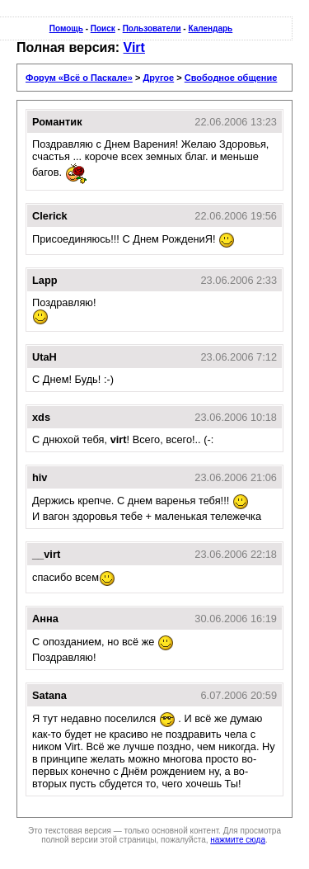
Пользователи (152, 28)
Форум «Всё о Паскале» (79, 78)
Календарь (210, 28)
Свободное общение (231, 78)
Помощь (66, 28)
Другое (158, 78)
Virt (134, 47)
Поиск (103, 28)
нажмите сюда (237, 839)
